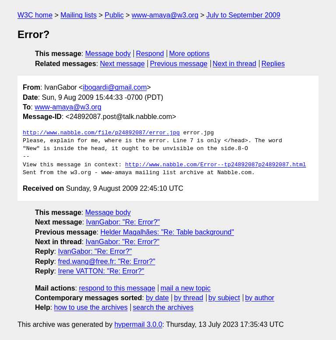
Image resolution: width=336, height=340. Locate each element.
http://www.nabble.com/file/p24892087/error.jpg (101, 133)
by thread (188, 297)
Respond (150, 53)
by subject (224, 297)
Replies (273, 63)
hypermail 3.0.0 (138, 324)
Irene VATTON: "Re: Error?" (101, 271)
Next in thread (234, 63)
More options (189, 53)
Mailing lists (78, 15)
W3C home (35, 15)
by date (157, 297)
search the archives (163, 307)
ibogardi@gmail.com (115, 87)
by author (259, 297)
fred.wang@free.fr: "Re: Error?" (106, 261)
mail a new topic (186, 288)
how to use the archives (91, 307)
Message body (108, 53)
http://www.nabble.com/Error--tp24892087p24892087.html (215, 165)
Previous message (179, 63)
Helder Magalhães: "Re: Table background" (167, 232)
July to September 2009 (243, 15)
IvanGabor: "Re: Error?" (123, 222)
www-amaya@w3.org (165, 15)
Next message (122, 63)
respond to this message (117, 288)
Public (114, 15)
